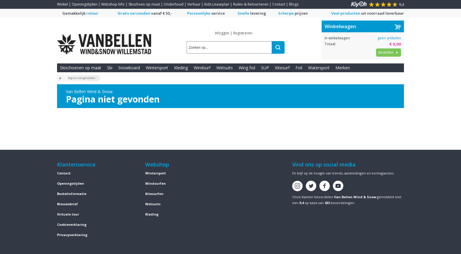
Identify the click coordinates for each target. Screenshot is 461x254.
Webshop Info (113, 4)
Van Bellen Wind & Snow (355, 197)
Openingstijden (84, 4)
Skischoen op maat (144, 4)
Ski (109, 67)
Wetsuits (224, 67)
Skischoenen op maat (80, 67)
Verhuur (194, 4)
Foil (298, 67)
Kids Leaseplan (216, 4)
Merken (342, 67)
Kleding (181, 67)
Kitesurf (282, 67)
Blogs (293, 4)
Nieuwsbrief (67, 204)
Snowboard (129, 67)
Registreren (242, 33)
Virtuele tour (68, 214)
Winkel (62, 4)
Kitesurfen (154, 193)
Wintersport (157, 67)
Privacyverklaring (72, 235)
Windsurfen (155, 183)
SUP (265, 67)
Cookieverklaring (71, 224)
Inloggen (222, 33)
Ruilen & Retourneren (250, 4)
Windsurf (202, 67)
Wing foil (247, 67)
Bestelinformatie (71, 193)
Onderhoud (173, 4)
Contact (278, 4)
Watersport (319, 67)
